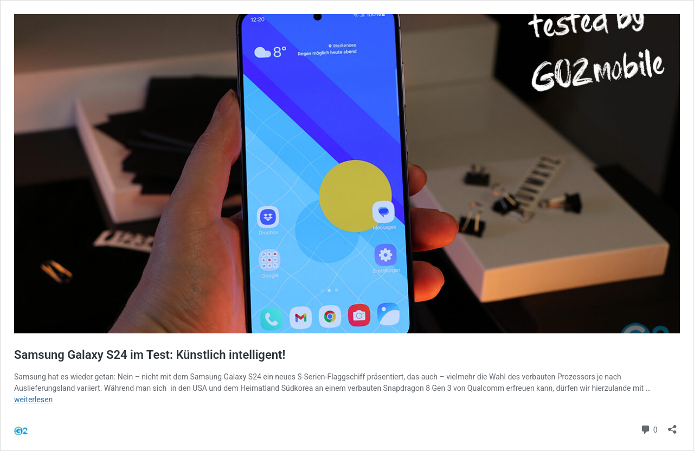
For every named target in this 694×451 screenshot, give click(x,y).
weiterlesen (33, 399)
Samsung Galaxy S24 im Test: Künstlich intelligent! (149, 355)
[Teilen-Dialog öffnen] (672, 425)
